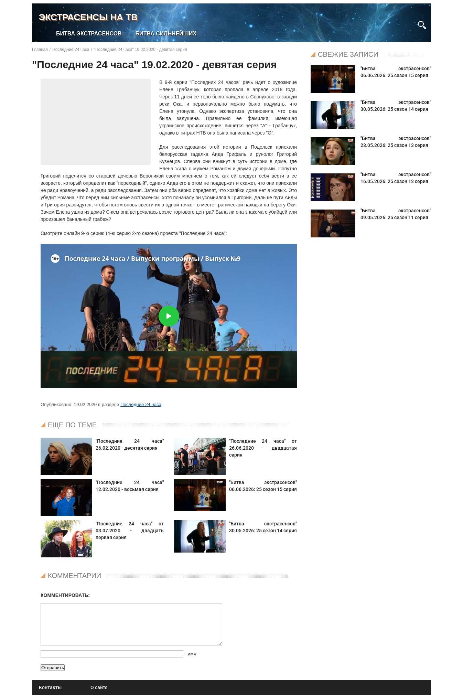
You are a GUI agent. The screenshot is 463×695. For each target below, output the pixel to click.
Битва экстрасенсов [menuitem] (89, 33)
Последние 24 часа (140, 404)
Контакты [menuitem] (50, 687)
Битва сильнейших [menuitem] (166, 33)
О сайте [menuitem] (99, 687)
